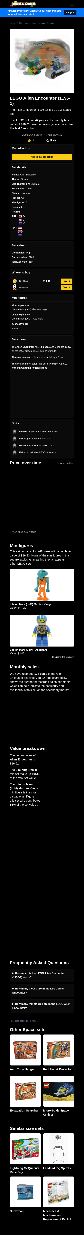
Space (35, 23)
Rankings (23, 23)
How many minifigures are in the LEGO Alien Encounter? (41, 864)
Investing (7, 1128)
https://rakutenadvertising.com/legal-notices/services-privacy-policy (30, 1217)
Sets (4, 1184)
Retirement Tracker (12, 1161)
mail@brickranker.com (13, 1105)
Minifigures (7, 1189)
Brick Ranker (11, 1094)
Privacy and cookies (12, 1147)
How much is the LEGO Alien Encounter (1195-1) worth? (38, 833)
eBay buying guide (11, 1165)
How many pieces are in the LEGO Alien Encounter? (38, 848)
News (5, 1124)
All (3, 1179)
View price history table (24, 532)
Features (6, 1142)
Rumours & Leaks (11, 1138)
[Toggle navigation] (71, 4)
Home (12, 23)
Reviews (6, 1133)
